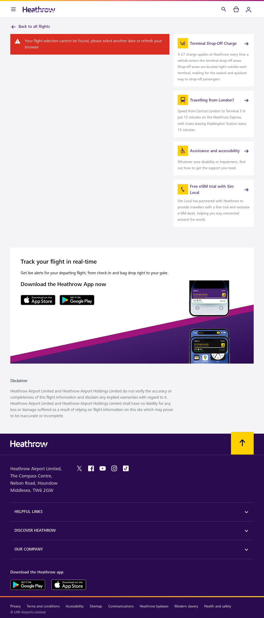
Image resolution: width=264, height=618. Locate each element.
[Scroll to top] (242, 443)
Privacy (15, 606)
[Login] (248, 9)
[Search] (224, 9)
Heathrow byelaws (154, 606)
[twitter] (79, 468)
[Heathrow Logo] (39, 9)
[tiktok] (126, 468)
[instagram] (114, 468)
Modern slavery (186, 606)
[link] (214, 60)
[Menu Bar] (13, 9)
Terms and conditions (43, 606)
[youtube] (103, 468)
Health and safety (217, 606)
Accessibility (75, 606)
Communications (121, 606)
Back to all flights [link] (30, 27)
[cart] (236, 9)
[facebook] (91, 468)
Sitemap (96, 606)
